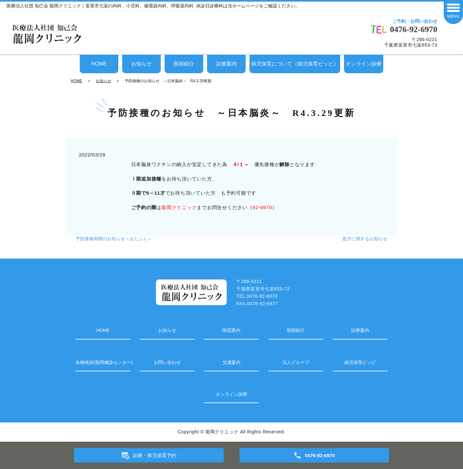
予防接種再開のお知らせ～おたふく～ (114, 238)
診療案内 (226, 63)
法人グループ (295, 362)
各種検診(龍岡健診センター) (103, 362)
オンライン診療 (364, 63)
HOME (99, 63)
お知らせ (141, 63)
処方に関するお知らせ (364, 238)
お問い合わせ (167, 362)
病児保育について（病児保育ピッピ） (295, 63)
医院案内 (231, 330)
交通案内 (231, 362)
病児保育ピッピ (360, 362)
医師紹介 (184, 63)
